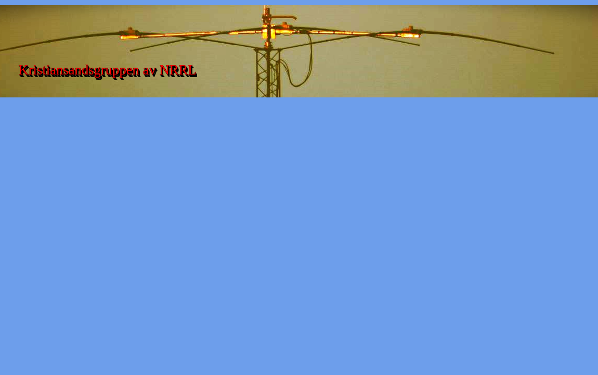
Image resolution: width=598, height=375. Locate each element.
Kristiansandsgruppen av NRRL (107, 70)
